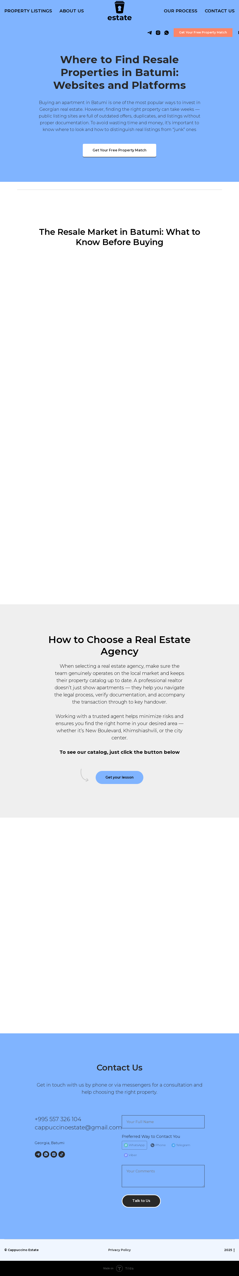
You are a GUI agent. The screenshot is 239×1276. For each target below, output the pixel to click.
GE (229, 32)
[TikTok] (61, 1154)
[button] (178, 32)
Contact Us (220, 10)
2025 (229, 1250)
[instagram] (133, 32)
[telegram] (124, 32)
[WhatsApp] (46, 1154)
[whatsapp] (141, 32)
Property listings (28, 10)
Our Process (180, 10)
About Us (71, 10)
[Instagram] (54, 1154)
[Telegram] (38, 1154)
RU (216, 32)
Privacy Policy (119, 1250)
